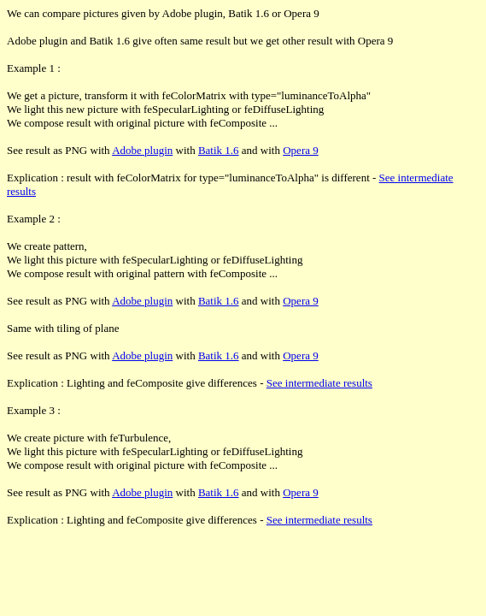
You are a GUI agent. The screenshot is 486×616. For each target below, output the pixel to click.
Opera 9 (301, 150)
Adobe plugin (142, 150)
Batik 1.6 (218, 150)
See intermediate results (319, 382)
